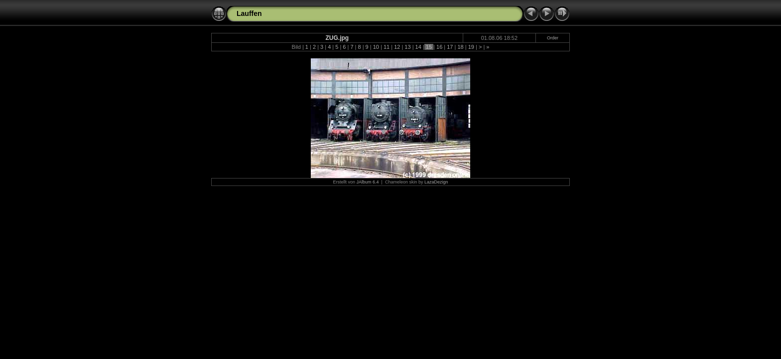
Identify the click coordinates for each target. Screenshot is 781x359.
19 (471, 47)
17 (449, 47)
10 (376, 47)
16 (439, 47)
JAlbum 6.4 (368, 182)
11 (386, 47)
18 (460, 47)
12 (396, 47)
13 (407, 47)
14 (418, 47)
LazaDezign (436, 182)
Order (552, 37)
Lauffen (249, 13)
